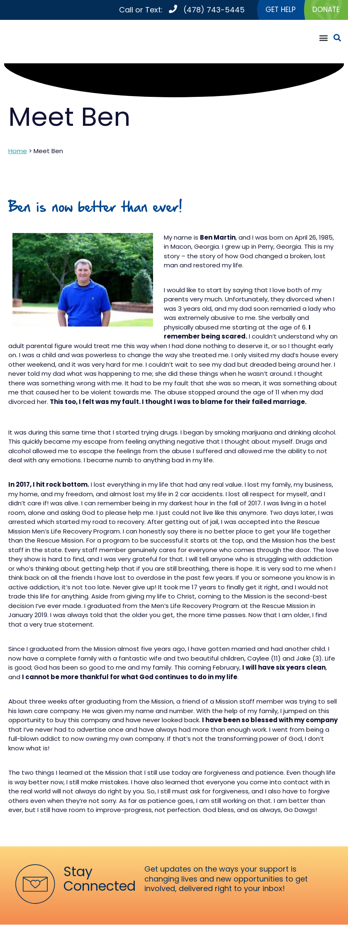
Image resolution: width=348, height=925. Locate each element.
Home (17, 151)
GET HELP (278, 10)
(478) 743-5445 (210, 10)
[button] (323, 38)
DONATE (325, 10)
